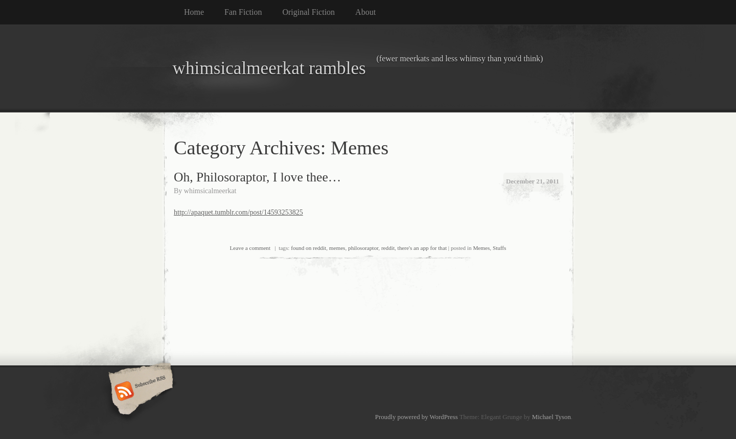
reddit (388, 248)
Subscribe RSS (139, 392)
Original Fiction (308, 12)
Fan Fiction (243, 12)
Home (194, 12)
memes (337, 248)
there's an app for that (422, 248)
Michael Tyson (551, 417)
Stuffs (500, 248)
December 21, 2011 (532, 181)
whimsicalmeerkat (210, 191)
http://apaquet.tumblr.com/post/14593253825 (238, 212)
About (365, 12)
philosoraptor (363, 248)
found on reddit (308, 248)
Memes (481, 248)
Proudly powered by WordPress (416, 417)
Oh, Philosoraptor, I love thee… (257, 177)
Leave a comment (250, 248)
